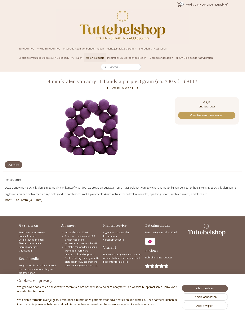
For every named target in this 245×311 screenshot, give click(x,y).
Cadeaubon (25, 250)
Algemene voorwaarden (116, 232)
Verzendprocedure (113, 239)
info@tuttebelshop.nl (121, 258)
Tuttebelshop (26, 48)
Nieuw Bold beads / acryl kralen (194, 57)
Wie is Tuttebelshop (48, 48)
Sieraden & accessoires (32, 232)
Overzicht (13, 165)
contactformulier (116, 261)
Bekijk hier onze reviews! (158, 257)
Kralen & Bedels (95, 57)
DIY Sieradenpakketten (31, 239)
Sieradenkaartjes (28, 247)
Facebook (38, 265)
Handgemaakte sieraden (121, 48)
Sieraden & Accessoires (153, 48)
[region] (97, 296)
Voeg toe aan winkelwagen (206, 115)
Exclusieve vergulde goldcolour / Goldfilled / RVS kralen (50, 57)
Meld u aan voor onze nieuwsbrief (207, 4)
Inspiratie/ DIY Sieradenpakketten (126, 57)
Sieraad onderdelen (161, 57)
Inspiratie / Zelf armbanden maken (83, 48)
